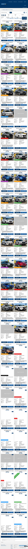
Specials (25, 1)
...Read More (6, 38)
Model (15, 14)
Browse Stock (10, 1)
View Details (4, 40)
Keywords (23, 14)
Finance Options (20, 1)
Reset (11, 12)
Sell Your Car (15, 1)
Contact (25, 5)
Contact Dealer (10, 40)
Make (8, 14)
